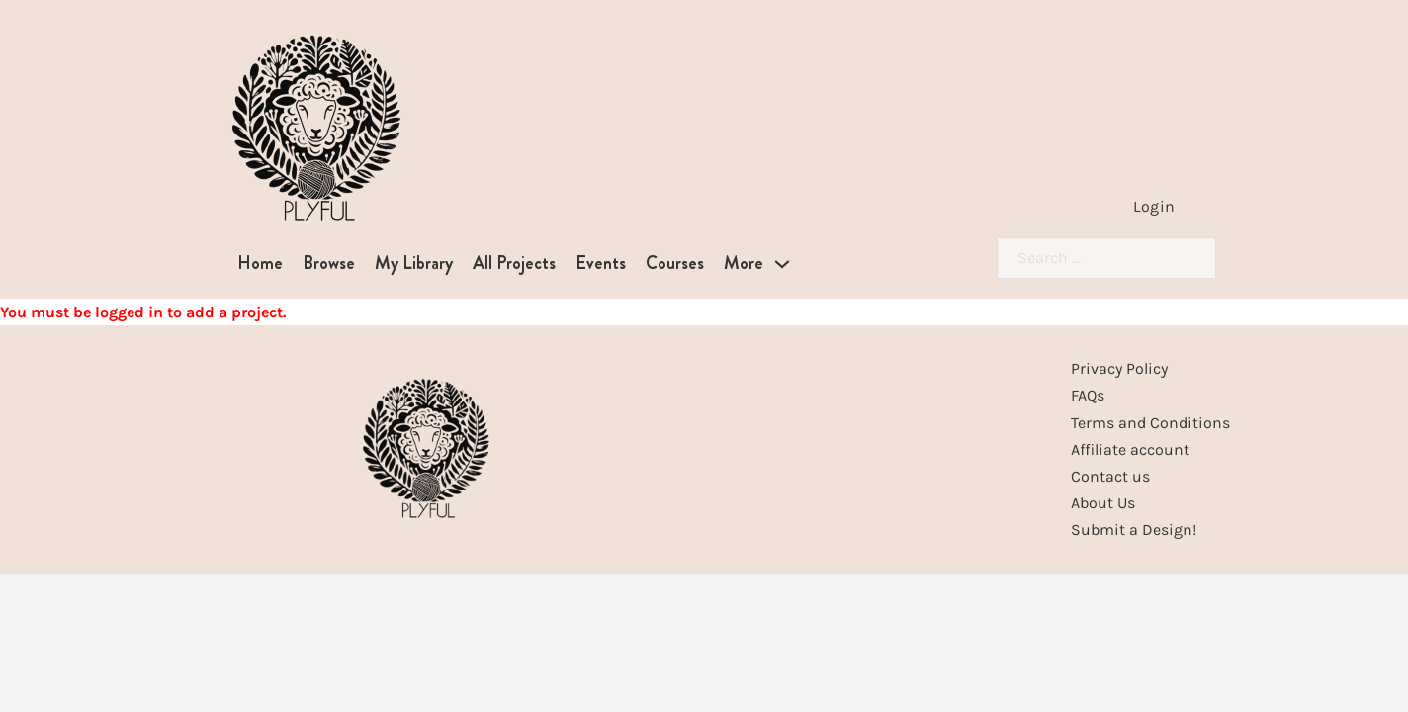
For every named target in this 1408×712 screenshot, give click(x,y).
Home (260, 263)
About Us (1103, 502)
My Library (414, 263)
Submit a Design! (1133, 529)
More (743, 263)
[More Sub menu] (782, 264)
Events (600, 263)
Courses (675, 263)
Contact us (1110, 476)
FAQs (1087, 395)
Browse (329, 263)
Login (1154, 206)
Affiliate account (1130, 449)
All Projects (514, 263)
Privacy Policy (1119, 368)
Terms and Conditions (1150, 422)
